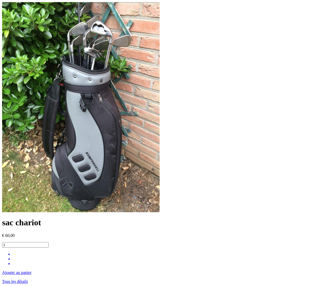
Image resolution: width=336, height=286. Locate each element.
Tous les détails (15, 281)
